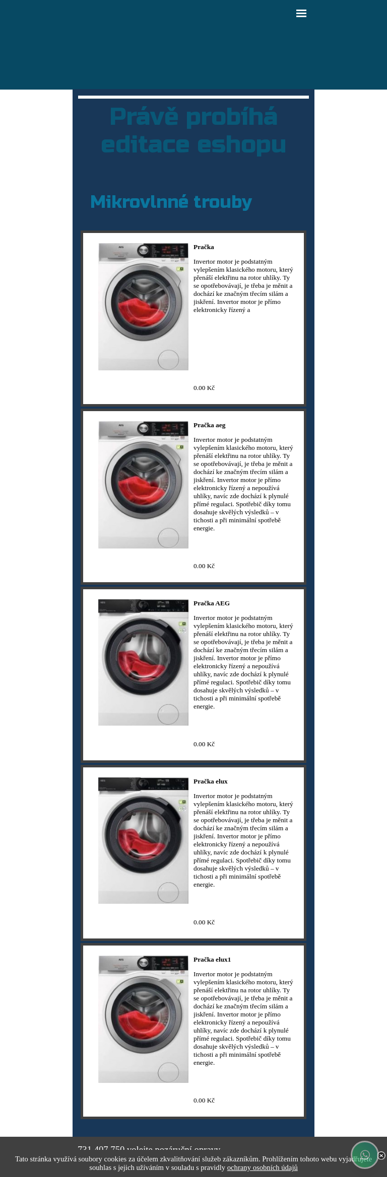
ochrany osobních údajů (262, 1167)
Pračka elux (211, 781)
